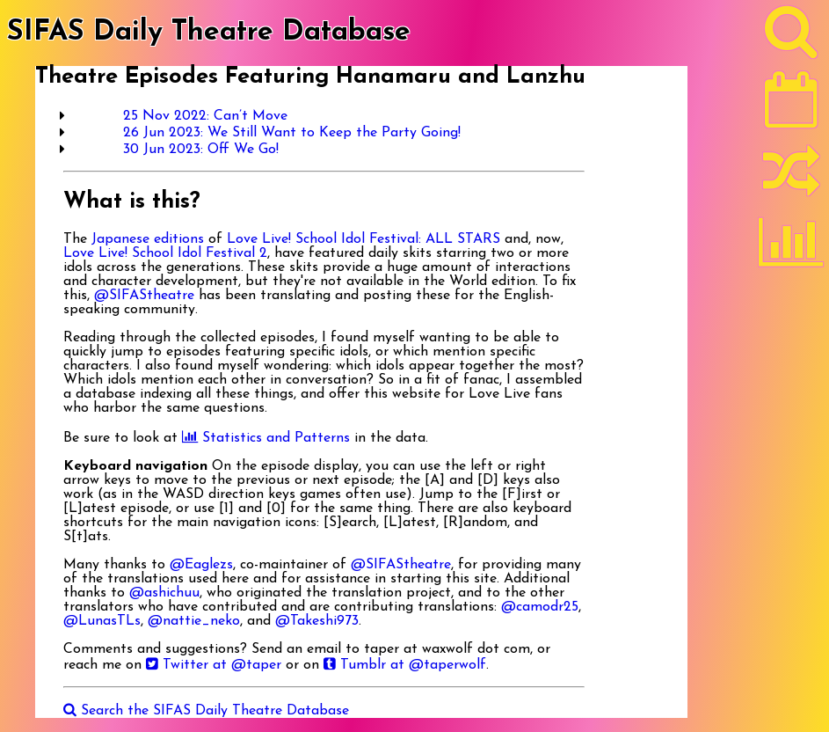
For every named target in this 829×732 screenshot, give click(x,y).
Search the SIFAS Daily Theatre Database (206, 711)
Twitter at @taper (213, 665)
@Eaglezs (201, 565)
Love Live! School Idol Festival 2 (165, 253)
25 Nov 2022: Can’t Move (205, 116)
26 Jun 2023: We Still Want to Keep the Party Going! (292, 133)
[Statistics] (791, 248)
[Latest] (791, 105)
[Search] (791, 36)
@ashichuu (164, 593)
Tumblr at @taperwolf (405, 665)
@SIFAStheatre (144, 296)
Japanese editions (147, 239)
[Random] (791, 178)
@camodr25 (539, 607)
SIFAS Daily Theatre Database (209, 32)
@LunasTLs (102, 621)
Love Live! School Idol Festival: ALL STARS (363, 239)
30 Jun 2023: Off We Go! (201, 150)
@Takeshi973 (317, 621)
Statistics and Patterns (266, 438)
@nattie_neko (194, 621)
